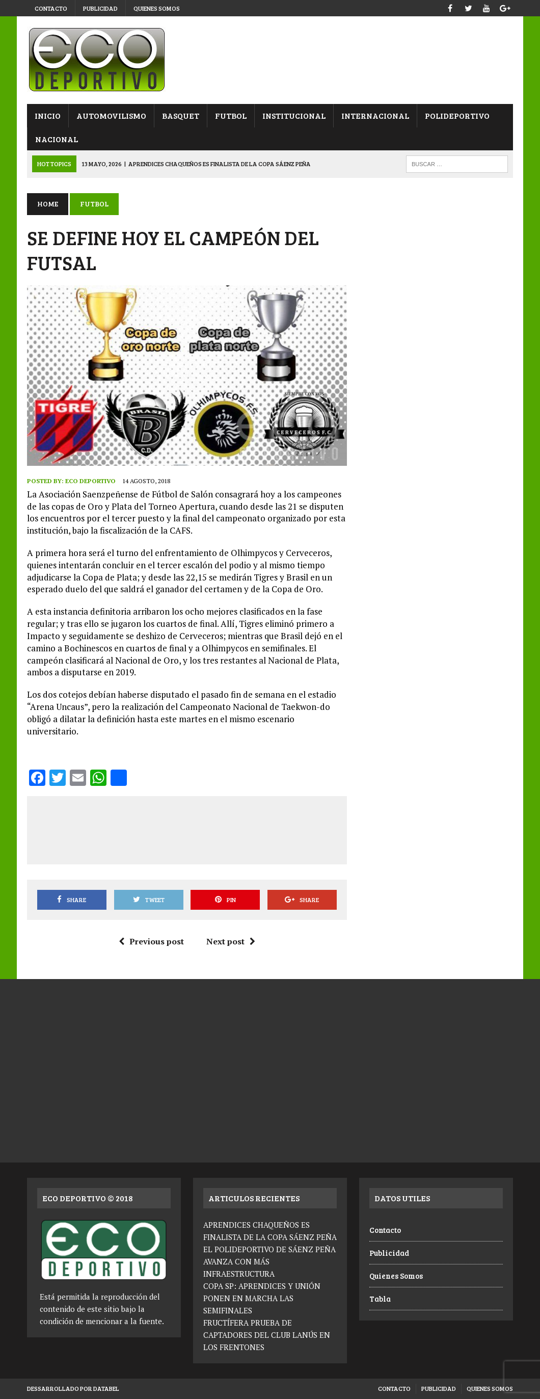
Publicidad (100, 8)
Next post (230, 941)
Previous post (151, 941)
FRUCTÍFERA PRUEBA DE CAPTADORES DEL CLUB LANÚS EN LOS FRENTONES (266, 1334)
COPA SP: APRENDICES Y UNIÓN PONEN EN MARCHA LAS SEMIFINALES (261, 1298)
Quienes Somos (156, 8)
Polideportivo (457, 115)
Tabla (380, 1299)
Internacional (375, 115)
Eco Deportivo (90, 481)
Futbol (231, 115)
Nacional (56, 139)
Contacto (51, 8)
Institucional (294, 115)
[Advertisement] (221, 828)
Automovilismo (111, 115)
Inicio (48, 115)
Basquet (180, 115)
